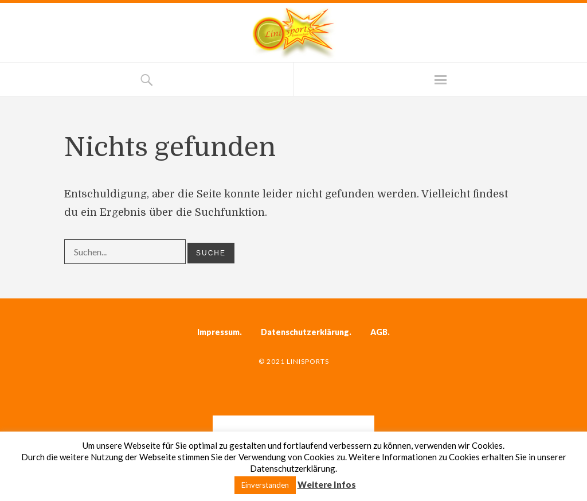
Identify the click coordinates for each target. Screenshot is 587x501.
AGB (379, 332)
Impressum (218, 332)
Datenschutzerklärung (305, 332)
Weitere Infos (327, 484)
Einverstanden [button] (265, 485)
